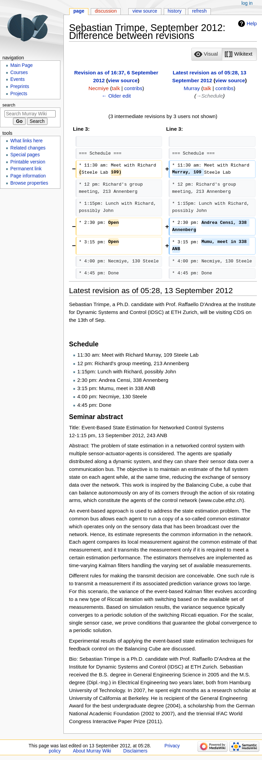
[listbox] (224, 54)
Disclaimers (135, 751)
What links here (26, 140)
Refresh (199, 11)
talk (116, 88)
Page (78, 11)
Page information (28, 175)
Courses (19, 72)
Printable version (27, 161)
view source (122, 80)
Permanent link (26, 168)
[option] (206, 54)
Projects (18, 93)
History (175, 11)
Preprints (19, 86)
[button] (206, 54)
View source (144, 11)
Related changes (27, 147)
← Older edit (116, 96)
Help (252, 23)
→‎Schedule (209, 96)
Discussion (106, 11)
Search (8, 105)
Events (17, 79)
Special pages (25, 154)
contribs (133, 88)
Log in (247, 3)
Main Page (21, 65)
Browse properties (29, 183)
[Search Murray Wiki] (30, 113)
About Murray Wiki (92, 751)
